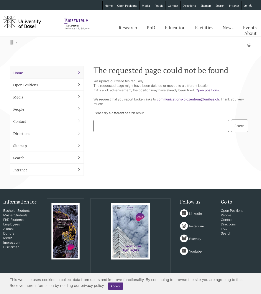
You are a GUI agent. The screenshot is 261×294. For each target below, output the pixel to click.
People (158, 5)
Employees (11, 224)
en (245, 5)
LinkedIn (195, 214)
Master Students (15, 215)
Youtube (195, 251)
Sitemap (205, 5)
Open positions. (208, 90)
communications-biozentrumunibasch (188, 99)
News (228, 27)
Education (175, 27)
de (250, 5)
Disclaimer (11, 247)
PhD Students (13, 220)
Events (250, 27)
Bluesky (195, 239)
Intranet (234, 5)
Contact (173, 5)
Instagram (196, 226)
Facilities (204, 27)
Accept (115, 286)
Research (128, 27)
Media (146, 5)
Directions (189, 5)
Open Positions (127, 5)
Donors (8, 233)
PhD (151, 27)
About (250, 33)
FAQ (224, 229)
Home (109, 5)
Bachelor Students (17, 211)
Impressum (11, 242)
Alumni (8, 229)
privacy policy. (93, 285)
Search (220, 5)
